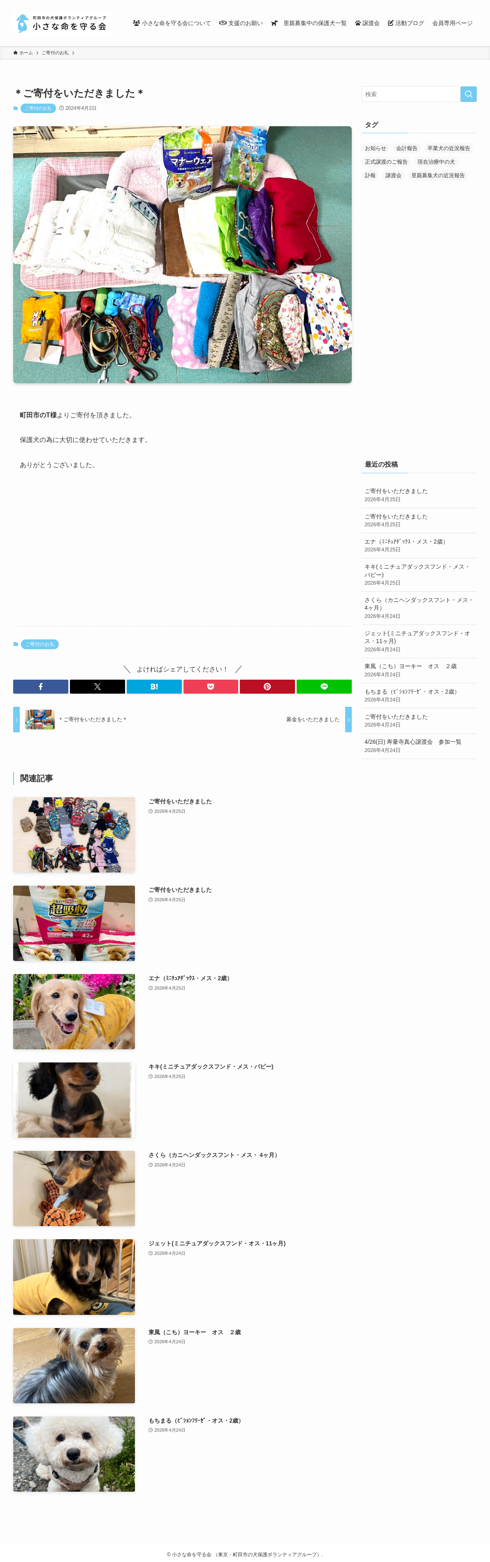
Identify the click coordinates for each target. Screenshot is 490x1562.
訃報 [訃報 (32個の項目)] (370, 175)
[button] (40, 687)
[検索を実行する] (468, 94)
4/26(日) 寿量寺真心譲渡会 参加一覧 (419, 746)
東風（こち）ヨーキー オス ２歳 (419, 670)
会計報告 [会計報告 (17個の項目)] (407, 148)
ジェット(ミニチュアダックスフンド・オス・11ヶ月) (419, 642)
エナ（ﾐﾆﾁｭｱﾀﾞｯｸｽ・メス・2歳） (419, 546)
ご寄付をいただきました (419, 495)
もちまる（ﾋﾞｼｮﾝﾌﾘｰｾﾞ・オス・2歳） (419, 696)
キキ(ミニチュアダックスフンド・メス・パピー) (419, 575)
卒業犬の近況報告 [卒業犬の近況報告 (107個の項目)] (448, 148)
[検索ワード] (419, 94)
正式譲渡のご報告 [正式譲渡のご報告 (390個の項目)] (386, 162)
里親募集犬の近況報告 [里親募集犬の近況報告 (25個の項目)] (438, 175)
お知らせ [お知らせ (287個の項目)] (375, 148)
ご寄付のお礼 (38, 108)
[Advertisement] (182, 555)
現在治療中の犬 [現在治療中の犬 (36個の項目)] (436, 162)
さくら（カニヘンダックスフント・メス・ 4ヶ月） (419, 608)
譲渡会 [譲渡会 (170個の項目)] (393, 175)
